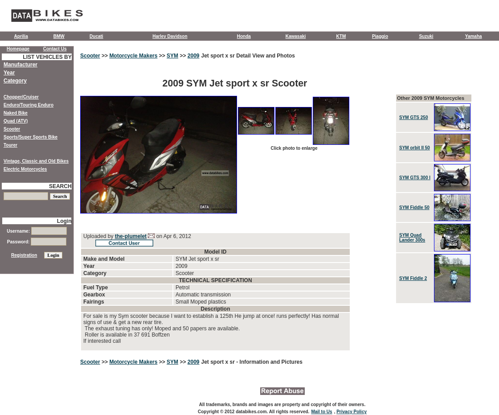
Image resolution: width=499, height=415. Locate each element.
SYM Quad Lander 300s (412, 237)
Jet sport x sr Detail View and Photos (248, 56)
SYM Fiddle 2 (413, 278)
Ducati (96, 36)
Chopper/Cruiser (21, 97)
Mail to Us (321, 411)
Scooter (90, 56)
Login (64, 221)
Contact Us (55, 48)
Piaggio (380, 36)
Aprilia (21, 36)
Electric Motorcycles (25, 169)
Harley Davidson (169, 36)
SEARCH (60, 186)
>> (105, 56)
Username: (36, 231)
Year (9, 73)
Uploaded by (99, 236)
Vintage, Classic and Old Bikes (36, 161)
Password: (36, 241)
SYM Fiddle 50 (414, 207)
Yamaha (473, 36)
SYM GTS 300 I (414, 177)
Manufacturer (20, 65)
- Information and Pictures (269, 362)
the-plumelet (131, 236)
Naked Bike (16, 113)
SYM (172, 56)
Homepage (18, 48)
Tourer (10, 145)
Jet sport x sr (219, 362)
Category (15, 81)
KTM (341, 36)
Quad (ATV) (16, 121)
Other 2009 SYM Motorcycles (430, 98)
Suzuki (426, 36)
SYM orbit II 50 (414, 147)
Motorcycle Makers (133, 56)
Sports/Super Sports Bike (30, 137)
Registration (24, 255)
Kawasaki (296, 36)
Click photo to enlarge (293, 148)
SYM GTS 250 (413, 117)
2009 (194, 56)
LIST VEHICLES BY (47, 57)
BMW (59, 36)
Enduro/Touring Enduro (28, 105)
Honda (244, 36)
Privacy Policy (351, 411)
